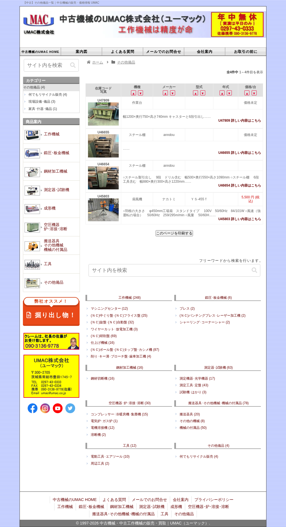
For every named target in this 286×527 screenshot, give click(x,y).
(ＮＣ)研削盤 (104, 336)
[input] (175, 270)
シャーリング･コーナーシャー (205, 322)
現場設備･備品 (41, 101)
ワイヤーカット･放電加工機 (114, 329)
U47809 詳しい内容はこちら (239, 121)
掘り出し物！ (51, 309)
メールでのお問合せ (149, 499)
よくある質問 (114, 499)
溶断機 (98, 435)
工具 (130, 446)
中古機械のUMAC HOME (75, 499)
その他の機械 (192, 421)
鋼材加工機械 (129, 368)
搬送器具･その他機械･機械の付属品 (218, 403)
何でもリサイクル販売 (199, 456)
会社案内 (181, 499)
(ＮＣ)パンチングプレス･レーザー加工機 (213, 315)
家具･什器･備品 (42, 109)
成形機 (176, 506)
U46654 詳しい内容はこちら (239, 185)
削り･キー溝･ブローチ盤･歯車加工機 (121, 356)
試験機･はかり (193, 392)
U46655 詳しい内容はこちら (239, 153)
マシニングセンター (109, 308)
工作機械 (129, 298)
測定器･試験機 (218, 368)
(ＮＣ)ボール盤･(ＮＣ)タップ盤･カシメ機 (125, 350)
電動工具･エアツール (110, 456)
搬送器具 (190, 414)
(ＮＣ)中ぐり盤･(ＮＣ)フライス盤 (119, 315)
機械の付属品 (193, 428)
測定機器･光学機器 (197, 378)
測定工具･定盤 (194, 385)
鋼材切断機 (103, 378)
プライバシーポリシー (213, 499)
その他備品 (218, 446)
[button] (254, 270)
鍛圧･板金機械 (218, 298)
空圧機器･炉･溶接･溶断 (130, 403)
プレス (187, 308)
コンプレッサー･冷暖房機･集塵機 (119, 414)
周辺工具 (100, 463)
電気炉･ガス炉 (104, 421)
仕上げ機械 (103, 343)
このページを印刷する (174, 233)
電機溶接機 (103, 428)
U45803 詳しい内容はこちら (239, 219)
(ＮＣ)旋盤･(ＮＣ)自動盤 (112, 322)
